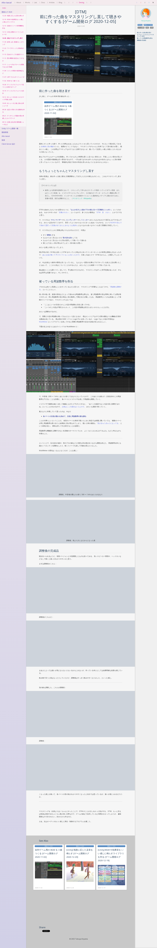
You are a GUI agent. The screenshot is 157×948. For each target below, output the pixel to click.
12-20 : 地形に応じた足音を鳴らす (13, 16)
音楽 (147, 27)
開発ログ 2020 (7, 12)
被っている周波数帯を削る (145, 38)
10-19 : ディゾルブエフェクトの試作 (13, 92)
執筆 (3, 140)
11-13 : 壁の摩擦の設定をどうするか (13, 59)
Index (4, 8)
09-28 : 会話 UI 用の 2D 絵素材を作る (13, 111)
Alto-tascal (7, 2)
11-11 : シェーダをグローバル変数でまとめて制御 (13, 66)
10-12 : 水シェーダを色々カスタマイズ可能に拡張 (13, 98)
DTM (151, 27)
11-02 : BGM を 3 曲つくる (10, 81)
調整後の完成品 (141, 40)
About (17, 2)
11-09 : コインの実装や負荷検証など (13, 72)
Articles (51, 2)
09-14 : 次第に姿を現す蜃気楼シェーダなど (13, 123)
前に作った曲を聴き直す (144, 32)
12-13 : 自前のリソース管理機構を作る (13, 27)
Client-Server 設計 (8, 144)
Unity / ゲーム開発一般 (10, 128)
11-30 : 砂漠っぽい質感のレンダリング (13, 43)
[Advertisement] (80, 911)
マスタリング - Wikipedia (82, 198)
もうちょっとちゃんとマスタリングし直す (145, 35)
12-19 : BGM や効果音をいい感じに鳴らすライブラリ (12, 20)
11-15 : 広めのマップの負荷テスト (13, 54)
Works (26, 2)
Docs (42, 2)
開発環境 (5, 132)
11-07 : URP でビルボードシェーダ (13, 77)
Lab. (34, 2)
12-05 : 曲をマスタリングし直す (12, 38)
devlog (140, 25)
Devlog (80, 2)
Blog (59, 2)
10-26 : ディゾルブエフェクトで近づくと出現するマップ (13, 86)
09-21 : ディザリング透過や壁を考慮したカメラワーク (13, 117)
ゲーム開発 (141, 27)
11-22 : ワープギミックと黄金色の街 (13, 49)
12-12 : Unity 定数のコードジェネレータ (13, 33)
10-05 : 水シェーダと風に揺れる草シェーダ (13, 104)
